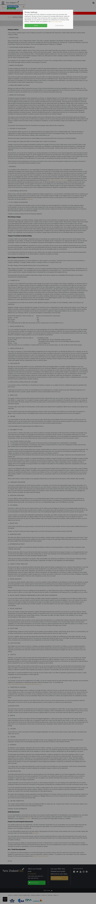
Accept (36, 25)
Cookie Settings (59, 25)
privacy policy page (56, 21)
